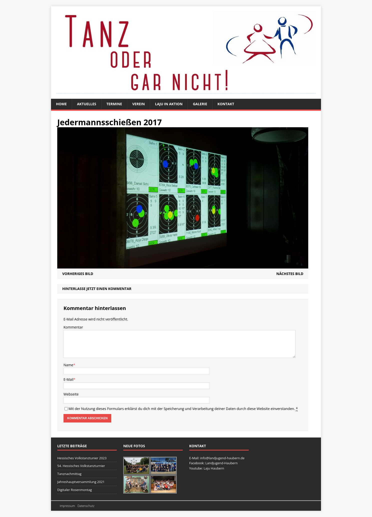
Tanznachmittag (69, 474)
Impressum (67, 506)
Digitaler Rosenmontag (74, 490)
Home (61, 104)
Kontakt (226, 104)
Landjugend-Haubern (221, 463)
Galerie (200, 104)
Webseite (71, 394)
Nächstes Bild (289, 273)
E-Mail (69, 379)
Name (68, 364)
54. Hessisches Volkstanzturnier (81, 466)
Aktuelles (86, 104)
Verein (138, 104)
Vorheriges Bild (77, 273)
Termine (114, 104)
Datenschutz (86, 506)
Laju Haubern (214, 468)
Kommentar (73, 327)
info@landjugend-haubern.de (222, 458)
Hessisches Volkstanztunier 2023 (81, 458)
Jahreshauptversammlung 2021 (80, 482)
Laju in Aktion (168, 104)
